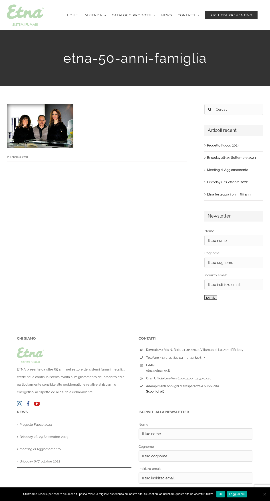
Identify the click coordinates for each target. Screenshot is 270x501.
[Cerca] (210, 109)
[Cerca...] (233, 109)
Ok (220, 494)
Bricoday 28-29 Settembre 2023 (231, 158)
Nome (209, 231)
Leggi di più (237, 494)
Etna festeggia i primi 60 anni (229, 194)
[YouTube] (37, 403)
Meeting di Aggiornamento (227, 170)
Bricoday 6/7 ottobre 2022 (227, 182)
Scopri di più (155, 391)
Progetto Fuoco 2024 (223, 145)
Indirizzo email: (215, 275)
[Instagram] (19, 403)
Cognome (212, 253)
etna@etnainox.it (158, 370)
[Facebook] (28, 403)
